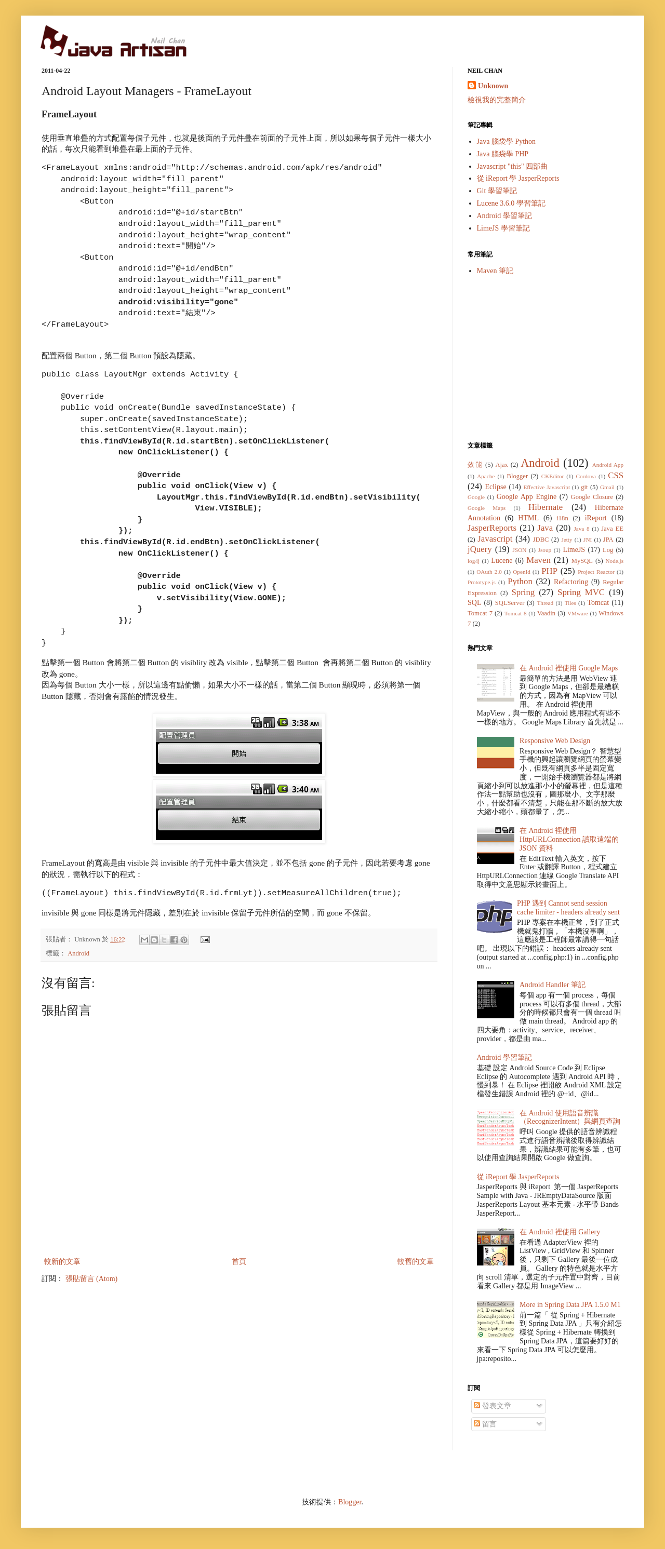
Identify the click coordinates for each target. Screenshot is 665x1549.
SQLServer (510, 603)
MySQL (582, 560)
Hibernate (545, 507)
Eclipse (495, 487)
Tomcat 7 (480, 613)
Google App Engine (526, 497)
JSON (520, 550)
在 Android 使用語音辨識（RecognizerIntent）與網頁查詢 (570, 1117)
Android (78, 953)
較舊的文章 (415, 1261)
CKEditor (552, 476)
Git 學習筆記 (497, 191)
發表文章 (492, 1406)
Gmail (607, 487)
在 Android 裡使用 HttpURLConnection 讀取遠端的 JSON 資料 (569, 839)
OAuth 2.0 (489, 572)
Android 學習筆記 (504, 216)
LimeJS (574, 550)
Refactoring (571, 582)
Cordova (586, 476)
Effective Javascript (546, 487)
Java (545, 528)
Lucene (501, 560)
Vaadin (546, 613)
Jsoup (545, 550)
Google (476, 497)
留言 (485, 1424)
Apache (486, 476)
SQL (474, 603)
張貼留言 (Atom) (91, 1279)
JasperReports (492, 528)
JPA (608, 539)
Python (520, 581)
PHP (549, 571)
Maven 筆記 (495, 271)
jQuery (480, 549)
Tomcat (598, 603)
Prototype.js (482, 582)
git (584, 487)
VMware (577, 613)
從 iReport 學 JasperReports (518, 178)
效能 (475, 464)
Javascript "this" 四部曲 (512, 166)
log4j (474, 561)
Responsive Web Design (555, 741)
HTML (528, 518)
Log (608, 550)
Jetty (566, 539)
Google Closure (592, 497)
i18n (562, 518)
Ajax (501, 464)
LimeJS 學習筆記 (503, 228)
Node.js (615, 561)
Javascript (494, 539)
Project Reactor (596, 572)
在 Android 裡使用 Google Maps (569, 668)
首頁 (239, 1261)
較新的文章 (62, 1261)
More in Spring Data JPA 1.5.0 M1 (570, 1305)
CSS (615, 475)
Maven (538, 560)
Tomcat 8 (515, 613)
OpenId (521, 572)
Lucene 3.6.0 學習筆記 (511, 203)
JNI (587, 539)
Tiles (570, 603)
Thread (545, 603)
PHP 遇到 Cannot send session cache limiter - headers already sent (568, 907)
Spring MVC (581, 592)
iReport (596, 518)
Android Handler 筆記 (553, 985)
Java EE (612, 528)
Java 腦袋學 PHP (503, 154)
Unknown (493, 86)
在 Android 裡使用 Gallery (560, 1232)
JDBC (541, 539)
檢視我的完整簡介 (497, 100)
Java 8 (581, 529)
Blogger (517, 476)
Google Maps (487, 508)
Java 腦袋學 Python (506, 141)
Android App (607, 465)
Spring (523, 592)
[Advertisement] (545, 358)
